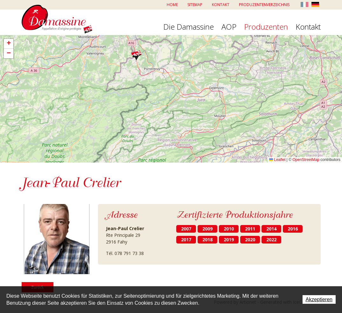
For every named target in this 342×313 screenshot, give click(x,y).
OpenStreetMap (305, 159)
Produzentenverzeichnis (264, 4)
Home (172, 4)
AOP (228, 27)
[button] (136, 55)
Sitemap (194, 4)
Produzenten (266, 27)
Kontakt (220, 4)
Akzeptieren (319, 299)
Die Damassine (188, 27)
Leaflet (277, 159)
